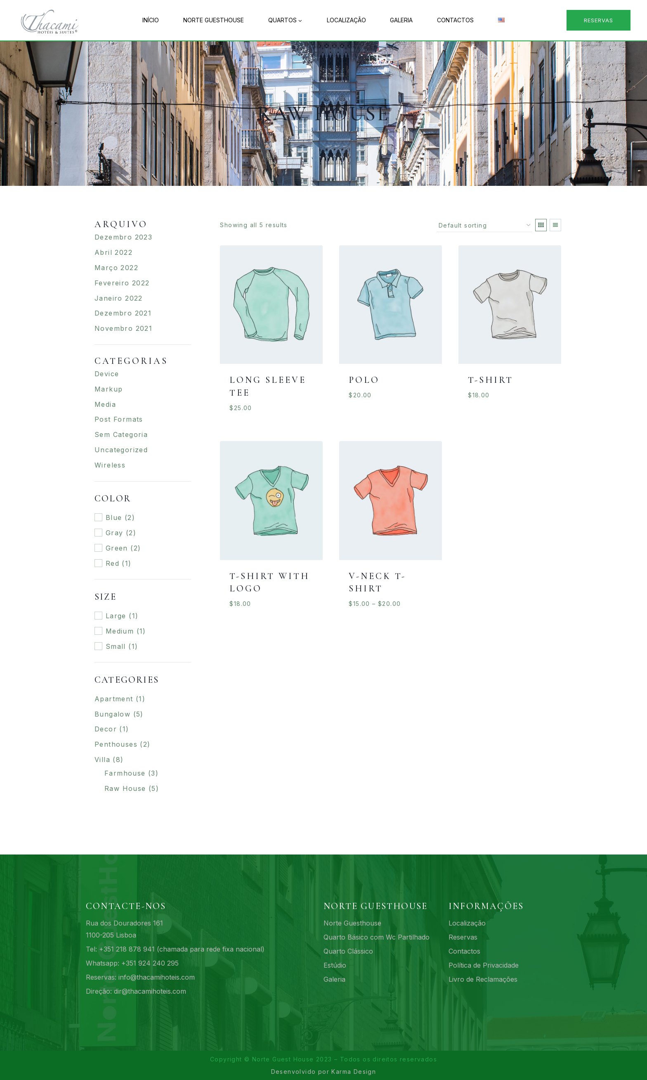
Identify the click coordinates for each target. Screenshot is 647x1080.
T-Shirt (490, 380)
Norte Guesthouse (213, 20)
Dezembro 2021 (122, 313)
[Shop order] (484, 225)
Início (150, 20)
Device (106, 374)
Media (105, 404)
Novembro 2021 (123, 328)
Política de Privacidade (484, 965)
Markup (108, 389)
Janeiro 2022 (118, 298)
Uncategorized (121, 450)
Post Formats (118, 419)
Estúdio (335, 965)
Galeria (401, 20)
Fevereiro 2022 (122, 283)
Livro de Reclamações (483, 979)
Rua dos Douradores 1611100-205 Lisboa (124, 929)
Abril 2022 (113, 252)
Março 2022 (116, 267)
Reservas (598, 20)
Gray (114, 533)
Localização (346, 20)
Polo (364, 380)
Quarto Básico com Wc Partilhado (377, 937)
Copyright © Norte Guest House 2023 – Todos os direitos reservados (323, 1059)
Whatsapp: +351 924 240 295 (132, 963)
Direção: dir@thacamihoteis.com (136, 991)
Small (116, 646)
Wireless (109, 465)
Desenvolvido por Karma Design (323, 1071)
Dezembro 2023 (123, 237)
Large (116, 616)
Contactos (455, 20)
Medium (120, 631)
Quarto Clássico (348, 951)
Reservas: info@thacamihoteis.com (140, 977)
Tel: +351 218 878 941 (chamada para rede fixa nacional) (175, 949)
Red (112, 563)
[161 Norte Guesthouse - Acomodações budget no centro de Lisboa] (53, 20)
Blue (114, 517)
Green (117, 548)
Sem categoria (121, 434)
